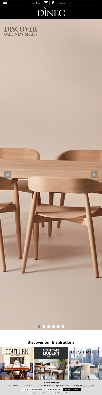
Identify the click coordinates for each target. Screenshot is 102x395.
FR (70, 3)
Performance (45, 393)
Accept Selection (54, 389)
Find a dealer (36, 3)
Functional (57, 393)
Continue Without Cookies (33, 389)
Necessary (68, 393)
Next (94, 174)
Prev (7, 174)
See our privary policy (85, 386)
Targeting (33, 393)
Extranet (62, 3)
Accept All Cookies (71, 389)
